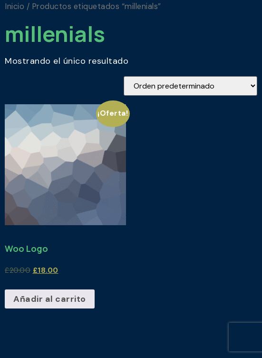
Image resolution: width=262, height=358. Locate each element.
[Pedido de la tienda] (190, 86)
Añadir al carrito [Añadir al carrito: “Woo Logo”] (49, 299)
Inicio (14, 6)
